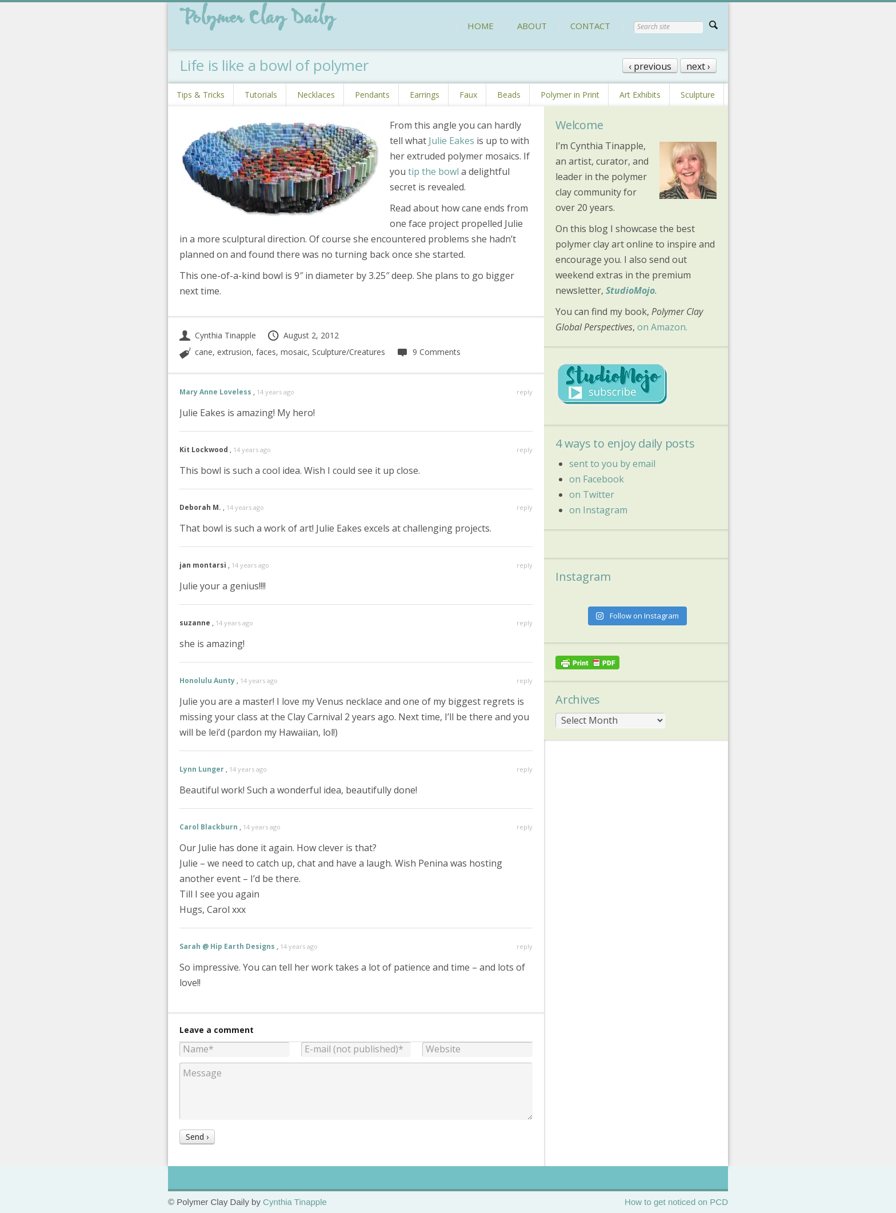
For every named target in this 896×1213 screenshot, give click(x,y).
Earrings (424, 94)
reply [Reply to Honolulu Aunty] (525, 680)
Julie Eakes (451, 140)
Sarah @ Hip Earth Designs (227, 946)
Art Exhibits (640, 94)
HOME (480, 25)
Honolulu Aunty (207, 680)
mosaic (294, 351)
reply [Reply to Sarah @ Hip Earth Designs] (525, 946)
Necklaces (316, 94)
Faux (468, 94)
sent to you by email (612, 463)
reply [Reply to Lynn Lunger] (525, 769)
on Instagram (598, 510)
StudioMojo (630, 290)
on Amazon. (662, 327)
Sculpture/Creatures (348, 351)
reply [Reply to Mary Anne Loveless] (525, 392)
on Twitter (591, 494)
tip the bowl (434, 171)
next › (698, 66)
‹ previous (650, 66)
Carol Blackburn (208, 827)
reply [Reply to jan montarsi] (525, 565)
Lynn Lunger (201, 769)
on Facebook (596, 479)
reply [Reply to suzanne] (525, 623)
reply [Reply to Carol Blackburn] (525, 827)
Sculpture (698, 94)
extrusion (234, 351)
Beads (509, 94)
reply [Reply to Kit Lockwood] (525, 449)
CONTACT (590, 25)
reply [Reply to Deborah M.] (525, 507)
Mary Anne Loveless (215, 392)
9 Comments (428, 351)
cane (204, 351)
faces (266, 351)
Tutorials (261, 94)
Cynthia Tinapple (217, 335)
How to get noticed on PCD (676, 1202)
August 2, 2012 (302, 335)
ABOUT (532, 25)
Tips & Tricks (201, 94)
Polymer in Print (570, 94)
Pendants (372, 94)
